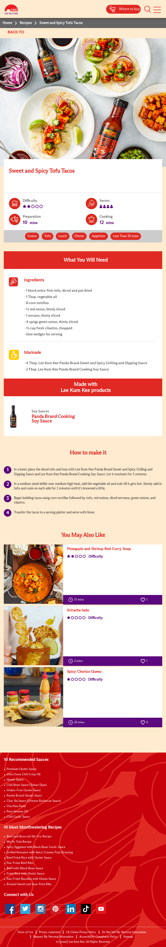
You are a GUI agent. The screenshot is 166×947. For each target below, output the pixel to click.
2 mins (76, 661)
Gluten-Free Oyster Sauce (24, 790)
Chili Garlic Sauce (18, 816)
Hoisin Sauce (15, 779)
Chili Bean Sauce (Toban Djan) (27, 785)
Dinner (79, 236)
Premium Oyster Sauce (21, 769)
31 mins (77, 599)
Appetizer (98, 236)
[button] (147, 9)
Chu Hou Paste (16, 806)
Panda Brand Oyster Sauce (24, 795)
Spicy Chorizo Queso (84, 672)
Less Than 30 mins (125, 236)
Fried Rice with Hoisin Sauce (25, 873)
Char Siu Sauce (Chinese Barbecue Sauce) (34, 801)
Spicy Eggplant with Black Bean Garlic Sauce (36, 847)
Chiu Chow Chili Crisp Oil (23, 774)
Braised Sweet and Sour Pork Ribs (29, 884)
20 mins (77, 722)
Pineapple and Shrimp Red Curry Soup (99, 549)
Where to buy (129, 9)
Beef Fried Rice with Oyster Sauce (29, 857)
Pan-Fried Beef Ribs (20, 863)
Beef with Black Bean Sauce (25, 868)
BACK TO (16, 32)
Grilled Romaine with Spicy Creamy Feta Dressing (40, 852)
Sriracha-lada (78, 610)
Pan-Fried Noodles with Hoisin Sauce (31, 879)
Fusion (32, 236)
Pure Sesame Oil (17, 811)
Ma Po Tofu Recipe (19, 841)
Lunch (62, 236)
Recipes (26, 23)
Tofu (47, 236)
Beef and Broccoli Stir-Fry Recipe (29, 836)
